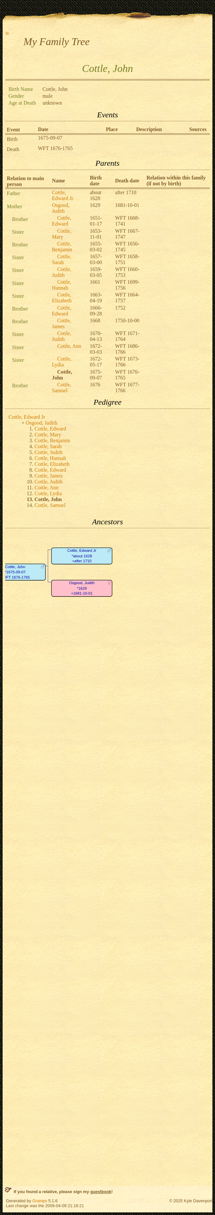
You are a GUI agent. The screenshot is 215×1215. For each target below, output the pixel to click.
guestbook (100, 1191)
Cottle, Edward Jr (62, 195)
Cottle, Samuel (61, 387)
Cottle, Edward (61, 221)
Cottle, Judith (61, 272)
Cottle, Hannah (61, 285)
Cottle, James (61, 323)
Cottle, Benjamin (62, 246)
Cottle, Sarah (61, 259)
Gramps (39, 1200)
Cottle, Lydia (61, 361)
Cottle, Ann (69, 346)
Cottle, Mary (61, 234)
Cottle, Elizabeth (61, 297)
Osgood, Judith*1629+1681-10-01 (81, 588)
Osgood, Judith (60, 208)
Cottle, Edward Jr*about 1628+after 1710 (81, 556)
